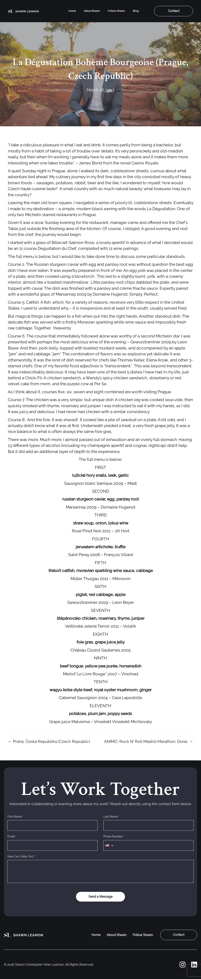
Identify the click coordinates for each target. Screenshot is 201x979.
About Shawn (92, 10)
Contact (173, 11)
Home (72, 10)
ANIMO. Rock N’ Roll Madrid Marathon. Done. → (148, 741)
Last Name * (111, 816)
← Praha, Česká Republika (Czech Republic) (49, 741)
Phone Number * (114, 836)
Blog (136, 10)
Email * (11, 836)
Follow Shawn (116, 10)
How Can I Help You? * (21, 856)
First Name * (15, 816)
